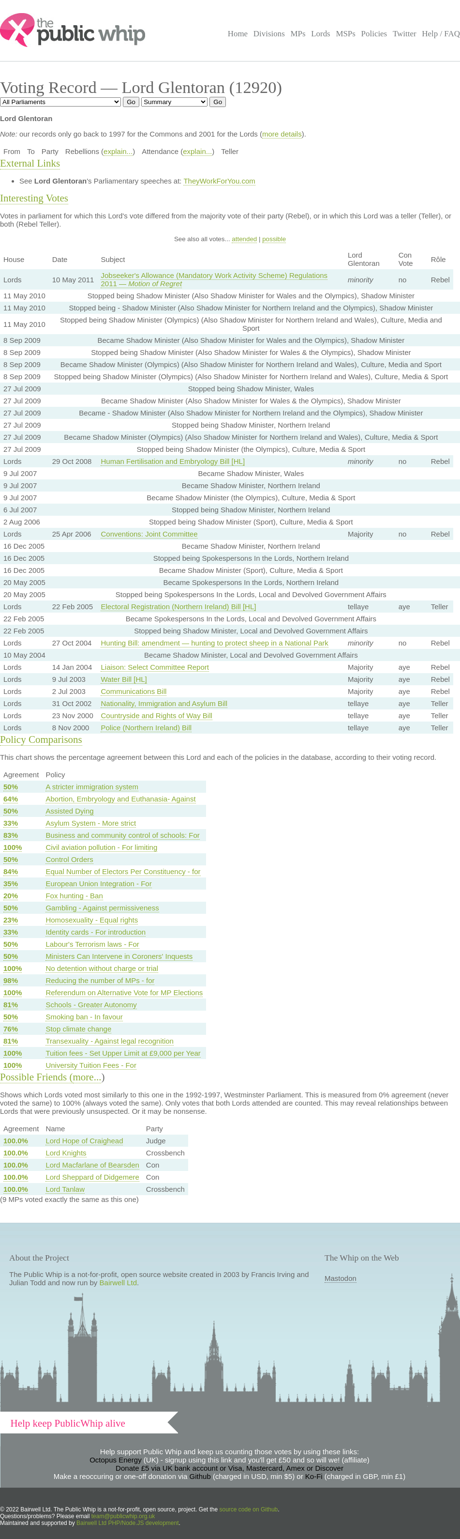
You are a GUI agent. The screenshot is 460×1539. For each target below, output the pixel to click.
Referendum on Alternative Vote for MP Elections (124, 992)
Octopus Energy (115, 1460)
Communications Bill (133, 691)
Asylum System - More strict (90, 823)
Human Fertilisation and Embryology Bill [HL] (173, 461)
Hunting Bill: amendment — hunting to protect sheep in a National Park (214, 643)
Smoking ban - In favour (83, 1017)
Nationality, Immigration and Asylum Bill (164, 703)
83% (10, 835)
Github (200, 1476)
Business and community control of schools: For (122, 835)
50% (10, 787)
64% (10, 799)
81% (10, 1004)
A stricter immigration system (91, 787)
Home (238, 33)
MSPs (346, 33)
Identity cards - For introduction (95, 932)
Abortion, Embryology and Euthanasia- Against (120, 799)
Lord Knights (65, 1153)
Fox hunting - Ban (74, 896)
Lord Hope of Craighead (84, 1141)
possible (274, 239)
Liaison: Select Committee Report (154, 667)
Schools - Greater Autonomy (90, 1004)
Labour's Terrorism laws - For (92, 944)
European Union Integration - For (98, 883)
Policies (374, 33)
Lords (320, 33)
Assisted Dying (69, 811)
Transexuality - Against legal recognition (109, 1041)
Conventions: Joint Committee (149, 534)
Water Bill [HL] (124, 679)
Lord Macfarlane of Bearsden (92, 1165)
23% (10, 920)
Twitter (404, 33)
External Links (30, 163)
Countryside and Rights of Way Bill (156, 715)
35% (10, 883)
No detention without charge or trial (101, 968)
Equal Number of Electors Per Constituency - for (122, 871)
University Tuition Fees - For (90, 1065)
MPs (297, 33)
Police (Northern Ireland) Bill (146, 727)
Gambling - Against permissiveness (102, 908)
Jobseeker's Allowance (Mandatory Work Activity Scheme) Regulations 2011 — (214, 279)
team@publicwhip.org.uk (123, 1516)
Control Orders (69, 859)
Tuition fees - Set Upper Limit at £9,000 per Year (122, 1053)
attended (244, 239)
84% (10, 871)
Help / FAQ (441, 33)
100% (12, 847)
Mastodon (340, 1278)
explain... (118, 151)
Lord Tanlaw (65, 1189)
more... (87, 1077)
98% (10, 980)
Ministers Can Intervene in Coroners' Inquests (119, 956)
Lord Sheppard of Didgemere (92, 1177)
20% (10, 896)
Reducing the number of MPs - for (99, 980)
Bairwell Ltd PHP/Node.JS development (127, 1523)
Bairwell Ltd (118, 1282)
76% (10, 1029)
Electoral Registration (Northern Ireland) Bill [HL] (178, 606)
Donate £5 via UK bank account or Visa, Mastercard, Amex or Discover (229, 1468)
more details (282, 134)
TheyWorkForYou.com (219, 181)
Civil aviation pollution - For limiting (101, 847)
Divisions (269, 33)
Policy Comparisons (41, 739)
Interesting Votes (34, 198)
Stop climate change (78, 1029)
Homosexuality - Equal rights (91, 920)
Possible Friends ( (36, 1077)
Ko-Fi (314, 1476)
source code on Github (249, 1509)
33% (10, 823)
